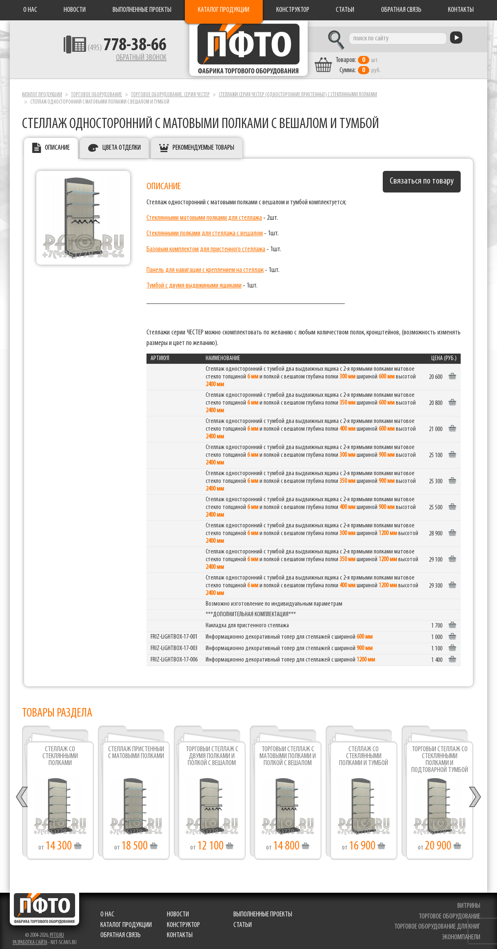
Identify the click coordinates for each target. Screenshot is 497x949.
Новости (75, 10)
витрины (469, 900)
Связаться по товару (422, 175)
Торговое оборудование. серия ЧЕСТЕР (170, 89)
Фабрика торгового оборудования (248, 51)
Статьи (345, 10)
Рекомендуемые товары (203, 142)
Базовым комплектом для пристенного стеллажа (205, 244)
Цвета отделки (121, 142)
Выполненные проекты (142, 10)
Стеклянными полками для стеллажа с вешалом (204, 228)
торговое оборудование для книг (438, 921)
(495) (106, 49)
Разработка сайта (30, 937)
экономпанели (462, 932)
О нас (30, 10)
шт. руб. (377, 60)
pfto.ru (57, 930)
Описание (57, 142)
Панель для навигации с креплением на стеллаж (205, 264)
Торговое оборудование (96, 89)
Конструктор (292, 10)
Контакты (461, 10)
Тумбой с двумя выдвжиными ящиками (194, 280)
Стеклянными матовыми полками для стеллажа (204, 212)
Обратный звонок (120, 59)
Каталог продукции (223, 10)
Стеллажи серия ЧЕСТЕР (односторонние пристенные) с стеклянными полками (298, 89)
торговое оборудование (450, 911)
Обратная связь (401, 10)
